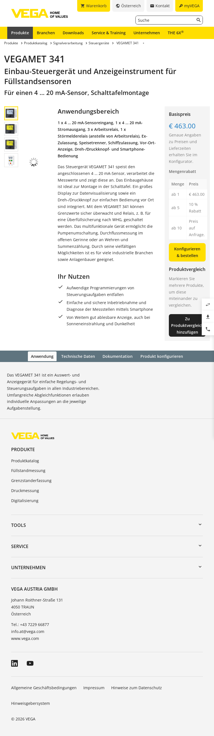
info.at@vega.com (27, 630)
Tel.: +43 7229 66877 (30, 623)
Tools (18, 524)
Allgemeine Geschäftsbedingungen (44, 687)
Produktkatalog (25, 460)
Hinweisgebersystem (30, 702)
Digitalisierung (24, 500)
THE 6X (176, 32)
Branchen (46, 32)
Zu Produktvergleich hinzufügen (187, 325)
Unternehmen (146, 32)
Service (19, 546)
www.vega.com (25, 637)
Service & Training (109, 32)
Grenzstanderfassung (31, 480)
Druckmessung (25, 490)
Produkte (20, 32)
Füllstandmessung (28, 470)
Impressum (93, 687)
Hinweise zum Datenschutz (136, 687)
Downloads (73, 32)
